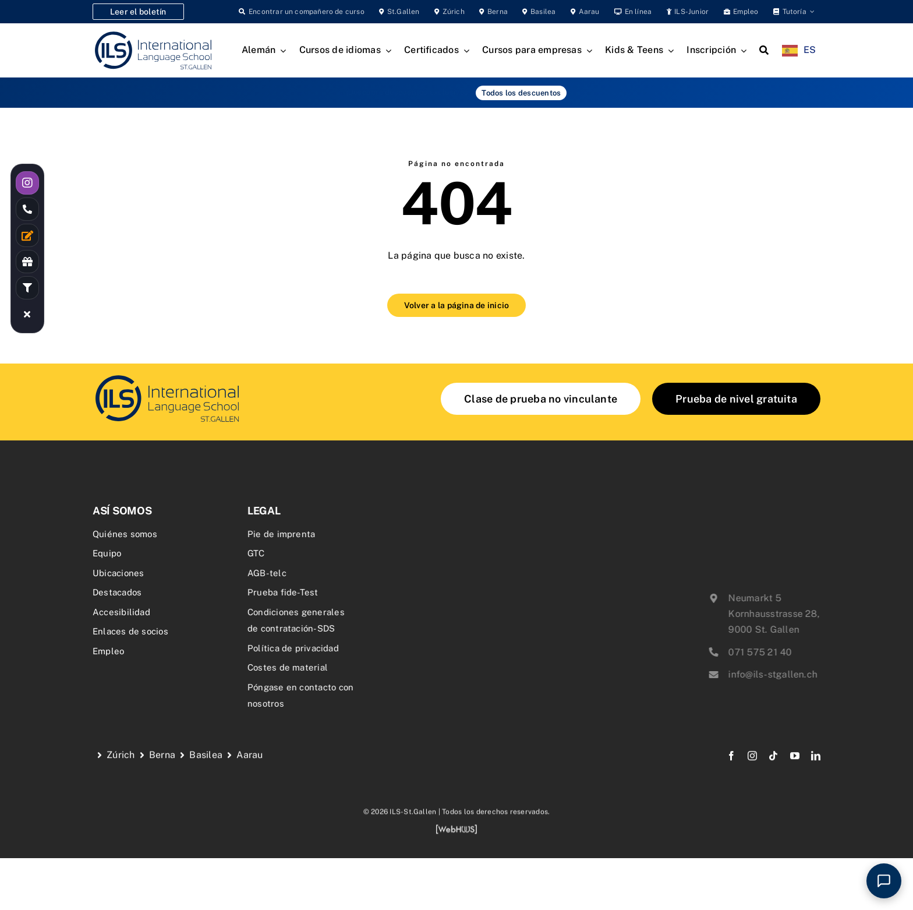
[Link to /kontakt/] (27, 235)
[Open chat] (883, 880)
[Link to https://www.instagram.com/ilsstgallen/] (27, 183)
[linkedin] (815, 765)
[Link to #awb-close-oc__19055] (27, 314)
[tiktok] (773, 765)
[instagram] (752, 765)
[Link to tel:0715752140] (27, 209)
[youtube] (794, 765)
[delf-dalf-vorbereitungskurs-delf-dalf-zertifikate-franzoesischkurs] (166, 376)
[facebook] (731, 765)
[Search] (764, 50)
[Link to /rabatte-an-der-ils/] (27, 261)
